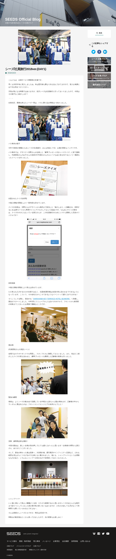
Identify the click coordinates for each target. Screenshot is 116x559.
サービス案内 (12, 541)
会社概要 (65, 541)
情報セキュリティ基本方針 (37, 550)
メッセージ (46, 541)
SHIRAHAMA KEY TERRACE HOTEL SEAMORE (51, 299)
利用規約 (10, 550)
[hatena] (105, 52)
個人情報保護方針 (21, 550)
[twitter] (93, 52)
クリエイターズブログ (24, 546)
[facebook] (99, 52)
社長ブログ (37, 546)
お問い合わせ (85, 541)
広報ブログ (10, 546)
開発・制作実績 (25, 541)
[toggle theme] (109, 21)
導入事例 (36, 541)
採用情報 (74, 541)
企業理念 (56, 541)
